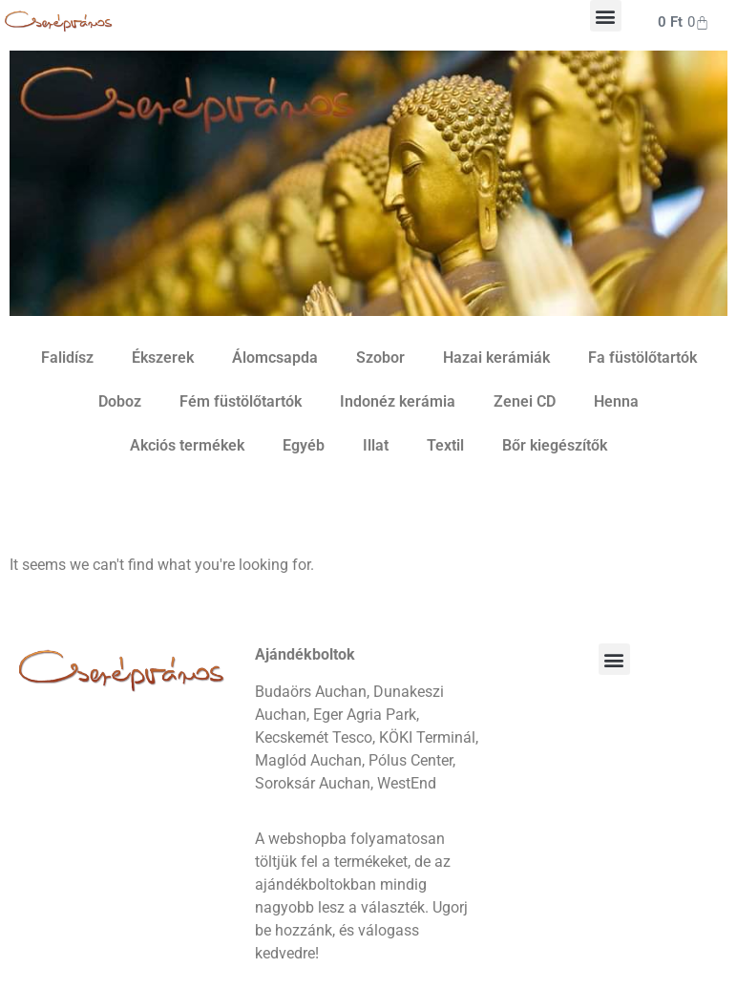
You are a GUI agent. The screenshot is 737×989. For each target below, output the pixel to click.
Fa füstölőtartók (642, 357)
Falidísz (67, 357)
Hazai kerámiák (496, 357)
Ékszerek (163, 357)
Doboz (119, 401)
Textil (445, 445)
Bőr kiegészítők (554, 445)
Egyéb (304, 445)
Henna (616, 401)
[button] (605, 16)
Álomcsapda (275, 357)
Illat (376, 445)
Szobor (380, 357)
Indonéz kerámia (397, 401)
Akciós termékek (187, 445)
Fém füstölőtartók (240, 401)
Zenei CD (525, 401)
